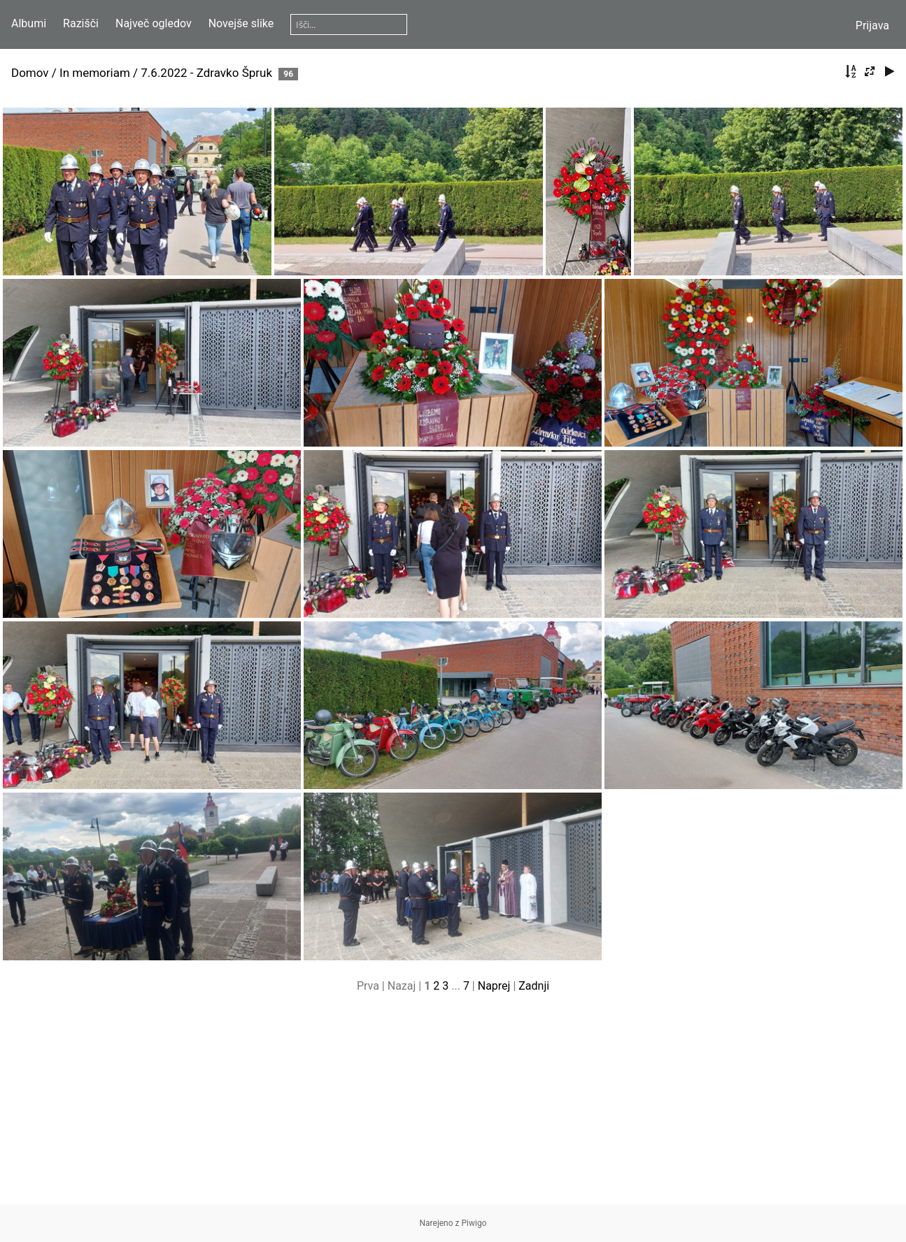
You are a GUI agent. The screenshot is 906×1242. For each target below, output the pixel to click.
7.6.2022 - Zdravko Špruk (206, 73)
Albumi (28, 23)
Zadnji (533, 985)
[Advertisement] (453, 1106)
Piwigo (474, 1223)
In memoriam (94, 73)
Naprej (494, 985)
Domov (30, 73)
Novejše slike (241, 23)
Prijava (872, 25)
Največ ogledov (153, 23)
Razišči (81, 23)
